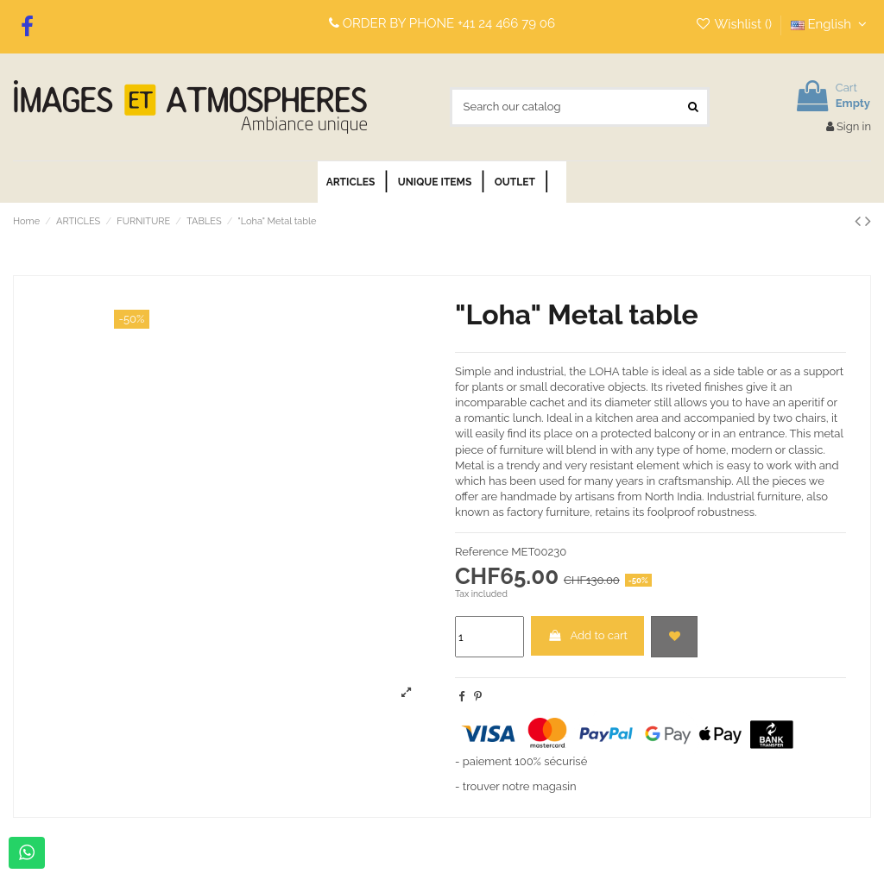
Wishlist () (735, 24)
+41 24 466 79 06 (506, 23)
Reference (481, 551)
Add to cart (587, 635)
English (831, 24)
